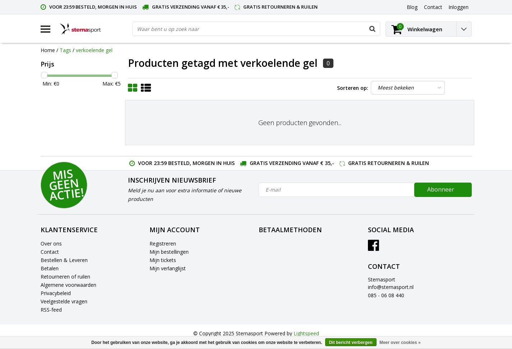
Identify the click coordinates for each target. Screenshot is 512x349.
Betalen (50, 268)
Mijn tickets (162, 260)
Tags (65, 50)
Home (48, 50)
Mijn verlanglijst (167, 268)
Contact (50, 251)
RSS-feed (51, 309)
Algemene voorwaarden (68, 284)
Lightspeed (306, 333)
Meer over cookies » (400, 342)
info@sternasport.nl (391, 287)
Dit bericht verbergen (351, 342)
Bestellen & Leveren (64, 260)
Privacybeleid (56, 293)
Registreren (162, 243)
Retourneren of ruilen (65, 276)
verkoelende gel (94, 50)
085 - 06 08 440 (386, 295)
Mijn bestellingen (169, 251)
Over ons (51, 243)
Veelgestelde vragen (64, 301)
